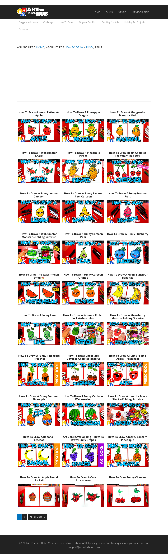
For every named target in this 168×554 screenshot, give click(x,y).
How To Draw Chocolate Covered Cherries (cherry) (83, 357)
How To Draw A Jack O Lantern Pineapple (127, 438)
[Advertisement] (84, 73)
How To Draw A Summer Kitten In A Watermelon (83, 316)
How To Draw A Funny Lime (39, 315)
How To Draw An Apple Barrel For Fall (39, 479)
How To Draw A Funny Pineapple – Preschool (39, 357)
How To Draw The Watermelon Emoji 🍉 (39, 276)
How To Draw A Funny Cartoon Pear (83, 235)
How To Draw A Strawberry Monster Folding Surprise (127, 316)
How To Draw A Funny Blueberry (127, 234)
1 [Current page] (19, 517)
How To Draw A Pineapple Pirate (83, 154)
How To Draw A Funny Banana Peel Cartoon (83, 195)
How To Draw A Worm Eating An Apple (39, 114)
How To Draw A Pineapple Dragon (83, 114)
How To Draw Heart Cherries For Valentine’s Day (127, 154)
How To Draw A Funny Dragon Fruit (128, 195)
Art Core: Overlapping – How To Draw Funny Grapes (83, 438)
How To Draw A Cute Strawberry (83, 479)
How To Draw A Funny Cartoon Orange (83, 276)
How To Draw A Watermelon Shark (39, 154)
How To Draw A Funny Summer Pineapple (39, 397)
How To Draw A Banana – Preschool (39, 438)
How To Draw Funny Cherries (127, 477)
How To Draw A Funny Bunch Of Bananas (127, 276)
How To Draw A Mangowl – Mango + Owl (127, 114)
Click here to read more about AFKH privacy (72, 543)
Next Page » (37, 517)
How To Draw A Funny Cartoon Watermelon (83, 397)
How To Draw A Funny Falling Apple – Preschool (127, 357)
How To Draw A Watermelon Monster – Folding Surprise (39, 235)
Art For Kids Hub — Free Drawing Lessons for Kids (33, 11)
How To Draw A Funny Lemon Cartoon (39, 195)
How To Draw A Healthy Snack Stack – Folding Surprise (127, 397)
